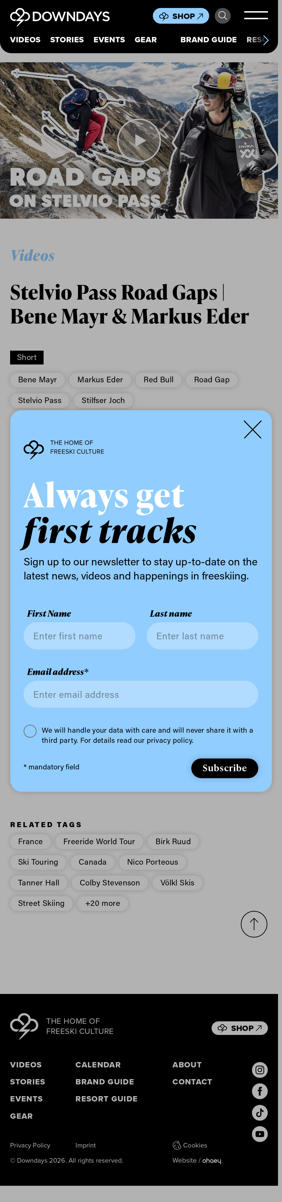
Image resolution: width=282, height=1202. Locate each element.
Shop (187, 16)
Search (222, 15)
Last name (171, 613)
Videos (25, 40)
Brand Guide (208, 40)
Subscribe (225, 767)
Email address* (57, 672)
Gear (146, 40)
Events (109, 40)
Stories (67, 40)
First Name (49, 613)
